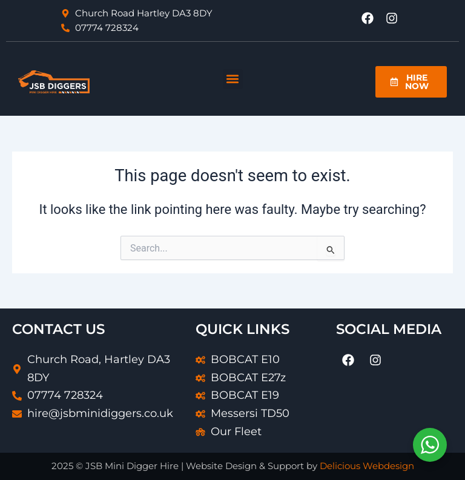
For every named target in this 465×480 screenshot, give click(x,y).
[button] (233, 79)
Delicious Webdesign (367, 466)
